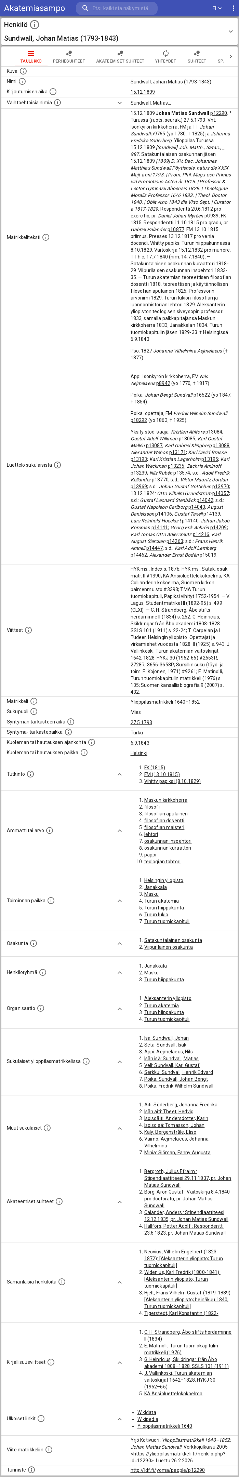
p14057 (220, 493)
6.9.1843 (140, 743)
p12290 (218, 113)
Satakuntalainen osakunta (173, 940)
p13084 (213, 432)
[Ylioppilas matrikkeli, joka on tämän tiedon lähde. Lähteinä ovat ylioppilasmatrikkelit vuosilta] (33, 701)
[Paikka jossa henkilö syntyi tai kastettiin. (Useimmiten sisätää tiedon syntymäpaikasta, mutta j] (68, 732)
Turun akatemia (161, 901)
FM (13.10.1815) (162, 774)
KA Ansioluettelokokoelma (173, 1393)
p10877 (176, 229)
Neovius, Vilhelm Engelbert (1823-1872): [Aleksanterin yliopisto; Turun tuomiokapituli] (183, 1258)
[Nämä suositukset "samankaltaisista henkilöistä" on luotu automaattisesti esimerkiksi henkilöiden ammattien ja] (61, 1281)
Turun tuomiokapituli (167, 921)
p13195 (209, 459)
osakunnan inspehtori (168, 841)
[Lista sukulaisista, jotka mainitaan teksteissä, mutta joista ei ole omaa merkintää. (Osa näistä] (47, 1127)
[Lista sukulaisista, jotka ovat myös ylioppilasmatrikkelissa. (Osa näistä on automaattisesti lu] (86, 1061)
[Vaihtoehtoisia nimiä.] (57, 102)
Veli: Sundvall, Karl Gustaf (172, 1065)
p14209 (218, 527)
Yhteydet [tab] (166, 56)
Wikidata (146, 1412)
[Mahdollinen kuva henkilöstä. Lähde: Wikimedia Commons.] (23, 71)
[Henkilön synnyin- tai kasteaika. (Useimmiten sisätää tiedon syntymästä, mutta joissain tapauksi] (70, 721)
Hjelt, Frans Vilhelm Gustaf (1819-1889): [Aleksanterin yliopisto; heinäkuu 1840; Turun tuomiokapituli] (188, 1299)
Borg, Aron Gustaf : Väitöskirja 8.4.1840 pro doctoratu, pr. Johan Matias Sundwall (187, 1198)
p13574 (181, 473)
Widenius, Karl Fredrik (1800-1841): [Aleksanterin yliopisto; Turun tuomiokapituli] (182, 1279)
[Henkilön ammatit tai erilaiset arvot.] (49, 830)
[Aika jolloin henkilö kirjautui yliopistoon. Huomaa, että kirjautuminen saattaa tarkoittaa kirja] (53, 91)
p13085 (187, 438)
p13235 (176, 466)
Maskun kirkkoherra (166, 800)
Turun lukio (156, 914)
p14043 (196, 507)
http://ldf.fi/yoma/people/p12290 (168, 1470)
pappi (150, 854)
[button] (119, 31)
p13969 (139, 486)
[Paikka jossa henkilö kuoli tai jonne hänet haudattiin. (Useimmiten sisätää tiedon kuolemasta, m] (84, 752)
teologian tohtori (162, 861)
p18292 (139, 420)
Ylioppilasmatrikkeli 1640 (164, 1426)
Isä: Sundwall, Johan (166, 1038)
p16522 (202, 395)
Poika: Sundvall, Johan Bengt (176, 1079)
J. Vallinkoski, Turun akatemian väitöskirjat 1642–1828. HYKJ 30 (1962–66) (180, 1379)
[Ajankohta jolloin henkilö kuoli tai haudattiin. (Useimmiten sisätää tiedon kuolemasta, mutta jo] (91, 742)
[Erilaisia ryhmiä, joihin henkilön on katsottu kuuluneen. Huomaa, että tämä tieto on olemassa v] (42, 972)
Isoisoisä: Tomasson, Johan (174, 1125)
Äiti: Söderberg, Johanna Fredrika (181, 1104)
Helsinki (139, 753)
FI (217, 8)
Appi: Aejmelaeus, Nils (168, 1051)
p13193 (139, 459)
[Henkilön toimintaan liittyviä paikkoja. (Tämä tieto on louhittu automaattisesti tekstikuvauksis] (50, 900)
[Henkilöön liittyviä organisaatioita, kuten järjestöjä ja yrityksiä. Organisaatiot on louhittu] (40, 1008)
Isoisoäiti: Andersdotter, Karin (176, 1118)
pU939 (211, 215)
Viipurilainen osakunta (168, 947)
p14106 (163, 514)
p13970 (220, 486)
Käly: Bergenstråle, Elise (170, 1132)
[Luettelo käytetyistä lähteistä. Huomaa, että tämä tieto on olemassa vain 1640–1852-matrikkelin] (28, 630)
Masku (151, 894)
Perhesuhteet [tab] (69, 56)
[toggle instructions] (34, 24)
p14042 (205, 500)
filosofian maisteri (164, 827)
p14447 (154, 548)
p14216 (201, 534)
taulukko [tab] (31, 56)
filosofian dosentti (164, 820)
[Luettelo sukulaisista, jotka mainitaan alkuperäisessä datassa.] (57, 465)
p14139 (211, 514)
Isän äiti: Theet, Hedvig (169, 1111)
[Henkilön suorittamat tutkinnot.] (30, 774)
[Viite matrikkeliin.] (48, 1449)
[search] (117, 8)
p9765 (158, 133)
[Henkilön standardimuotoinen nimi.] (22, 81)
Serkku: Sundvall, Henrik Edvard (178, 1072)
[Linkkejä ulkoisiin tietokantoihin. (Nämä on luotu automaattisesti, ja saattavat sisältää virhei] (41, 1418)
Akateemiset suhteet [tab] (120, 56)
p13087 (154, 445)
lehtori (151, 834)
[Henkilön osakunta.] (33, 943)
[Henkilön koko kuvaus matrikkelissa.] (45, 237)
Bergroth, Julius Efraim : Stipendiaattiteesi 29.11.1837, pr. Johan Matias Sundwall (187, 1178)
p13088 (221, 445)
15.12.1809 (143, 92)
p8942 (163, 383)
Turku (137, 732)
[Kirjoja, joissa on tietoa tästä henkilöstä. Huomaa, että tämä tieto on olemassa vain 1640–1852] (50, 1362)
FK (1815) (154, 767)
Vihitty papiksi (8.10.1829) (172, 781)
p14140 (190, 520)
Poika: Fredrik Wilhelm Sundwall (179, 1086)
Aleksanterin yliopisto (167, 998)
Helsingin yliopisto (164, 880)
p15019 (208, 555)
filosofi (152, 807)
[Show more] (119, 102)
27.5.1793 (141, 722)
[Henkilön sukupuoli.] (33, 711)
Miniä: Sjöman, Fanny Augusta (177, 1152)
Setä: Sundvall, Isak (165, 1045)
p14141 (159, 527)
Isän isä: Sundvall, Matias (171, 1058)
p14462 (139, 555)
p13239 (139, 473)
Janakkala (155, 887)
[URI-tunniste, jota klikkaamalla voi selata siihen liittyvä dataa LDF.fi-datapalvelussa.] (31, 1469)
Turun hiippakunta (164, 907)
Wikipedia (147, 1419)
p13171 (177, 452)
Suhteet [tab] (197, 56)
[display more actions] (233, 8)
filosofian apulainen (166, 813)
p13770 (160, 479)
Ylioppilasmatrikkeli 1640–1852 (165, 702)
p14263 (175, 541)
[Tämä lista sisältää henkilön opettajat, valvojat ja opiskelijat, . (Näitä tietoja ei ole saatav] (59, 1201)
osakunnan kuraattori (167, 848)
